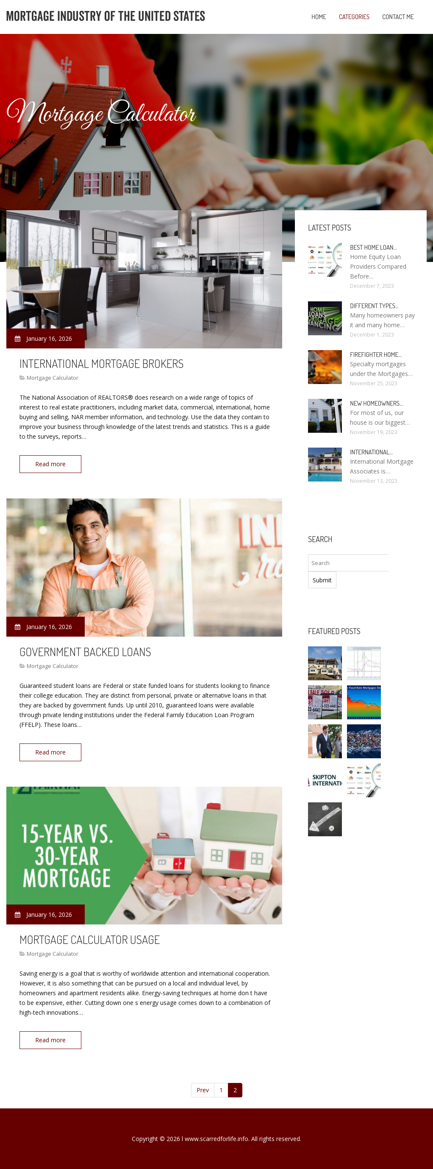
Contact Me (398, 17)
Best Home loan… (373, 247)
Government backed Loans (85, 651)
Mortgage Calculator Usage (89, 939)
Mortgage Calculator (52, 377)
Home (318, 17)
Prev (203, 1090)
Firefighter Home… (376, 355)
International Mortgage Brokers (101, 363)
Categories (354, 17)
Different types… (374, 306)
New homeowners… (376, 403)
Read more (50, 464)
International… (371, 452)
